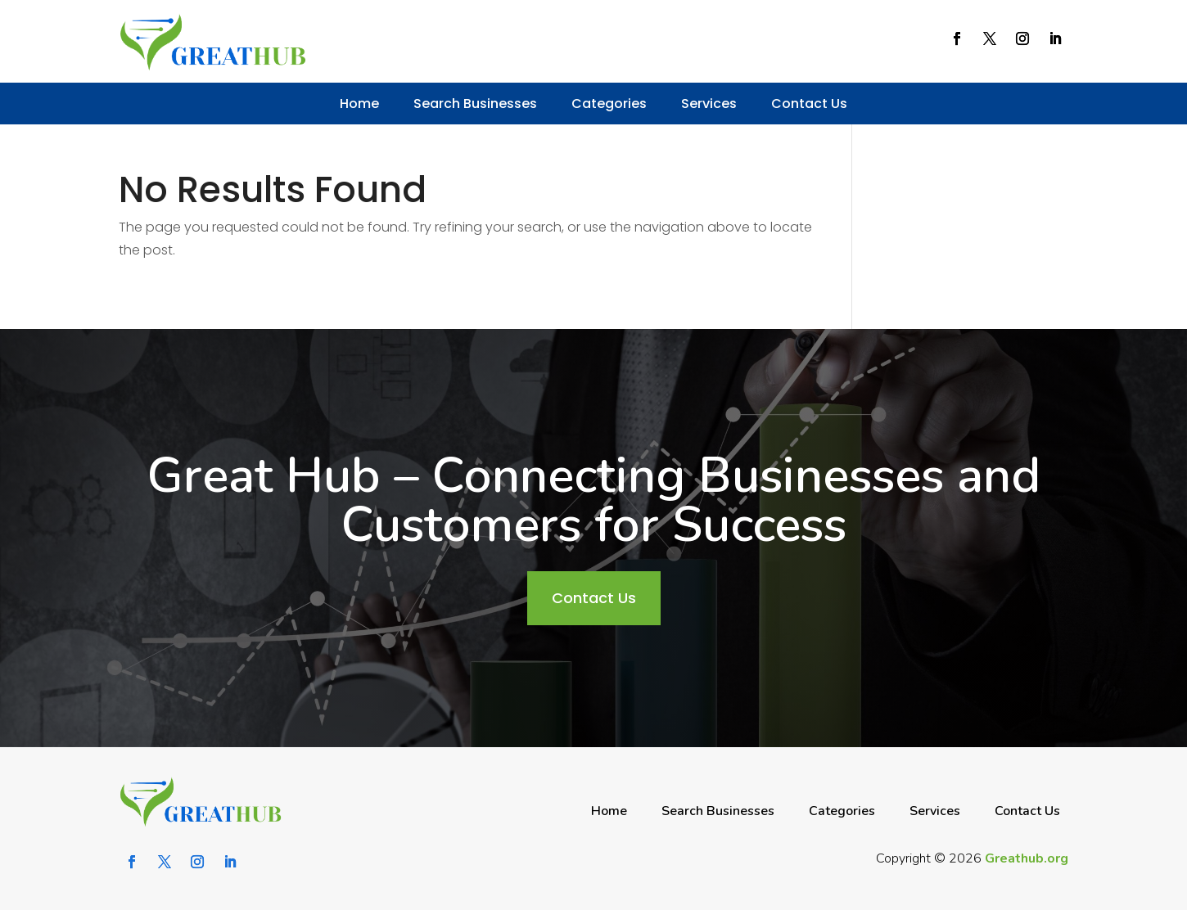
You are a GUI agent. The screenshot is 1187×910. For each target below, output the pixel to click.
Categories (609, 103)
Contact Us (809, 103)
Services (709, 103)
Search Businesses (475, 103)
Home (359, 103)
